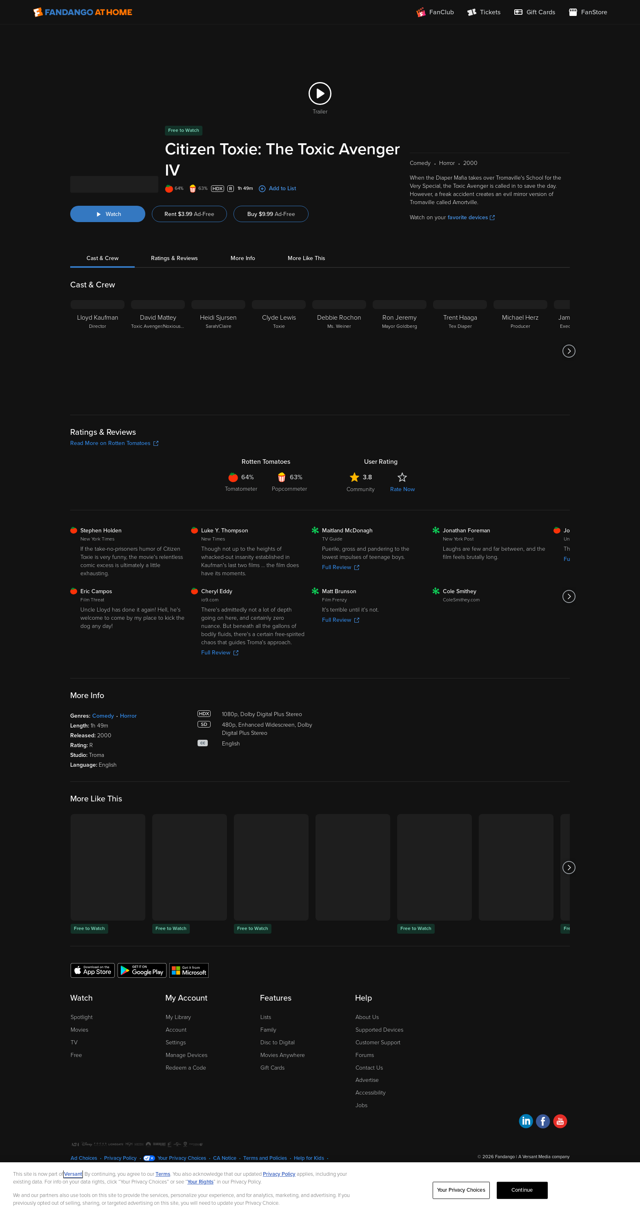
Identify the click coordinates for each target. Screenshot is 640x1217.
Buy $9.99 (271, 223)
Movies (79, 1039)
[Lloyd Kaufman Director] (97, 360)
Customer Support (378, 1051)
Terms (163, 1174)
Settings (176, 1051)
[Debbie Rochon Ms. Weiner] (339, 360)
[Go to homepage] (83, 12)
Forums (365, 1064)
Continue (522, 1190)
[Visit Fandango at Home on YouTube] (560, 1132)
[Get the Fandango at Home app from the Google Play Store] (142, 979)
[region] (320, 1189)
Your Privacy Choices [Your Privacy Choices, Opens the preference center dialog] (461, 1190)
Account (176, 1039)
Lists (265, 1026)
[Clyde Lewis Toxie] (278, 360)
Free (76, 1064)
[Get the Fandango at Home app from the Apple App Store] (92, 979)
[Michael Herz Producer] (520, 360)
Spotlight (82, 1026)
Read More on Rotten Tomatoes (114, 452)
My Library (178, 1026)
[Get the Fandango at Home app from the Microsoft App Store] (189, 979)
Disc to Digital (277, 1051)
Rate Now (402, 498)
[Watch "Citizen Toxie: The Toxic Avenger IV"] (107, 223)
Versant (73, 1174)
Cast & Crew (102, 267)
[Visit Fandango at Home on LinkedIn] (525, 1132)
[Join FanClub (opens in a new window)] (435, 12)
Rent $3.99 (189, 223)
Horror (128, 725)
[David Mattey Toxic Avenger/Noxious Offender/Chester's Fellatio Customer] (158, 360)
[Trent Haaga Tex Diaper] (460, 360)
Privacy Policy (279, 1174)
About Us (367, 1026)
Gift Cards (272, 1077)
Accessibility (371, 1102)
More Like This (306, 267)
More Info (243, 267)
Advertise (367, 1089)
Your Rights (200, 1182)
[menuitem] (534, 12)
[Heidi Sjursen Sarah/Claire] (218, 360)
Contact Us (369, 1077)
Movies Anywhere (282, 1064)
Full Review (340, 576)
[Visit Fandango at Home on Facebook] (543, 1132)
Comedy (103, 725)
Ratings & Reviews (174, 267)
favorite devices (471, 226)
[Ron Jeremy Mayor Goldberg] (399, 360)
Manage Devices (186, 1064)
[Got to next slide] (568, 360)
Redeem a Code (186, 1077)
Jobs (361, 1114)
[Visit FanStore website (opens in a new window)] (588, 12)
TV (74, 1051)
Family (268, 1039)
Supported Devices (379, 1039)
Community (361, 498)
